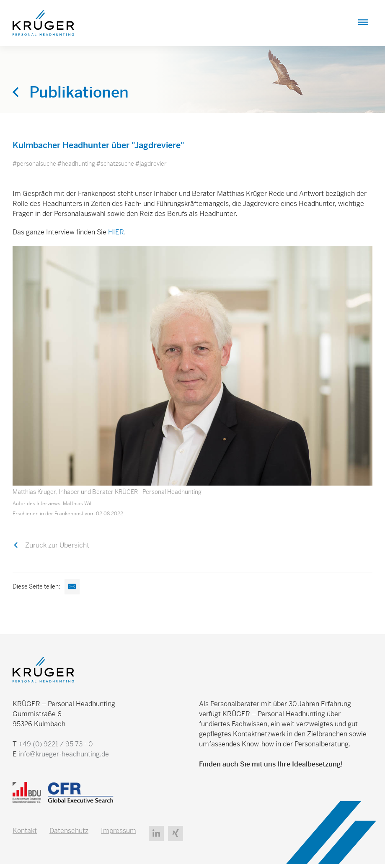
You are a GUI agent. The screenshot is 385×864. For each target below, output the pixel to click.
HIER (116, 232)
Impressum (118, 830)
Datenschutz (68, 830)
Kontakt (25, 830)
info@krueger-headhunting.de (63, 754)
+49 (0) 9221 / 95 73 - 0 (55, 744)
